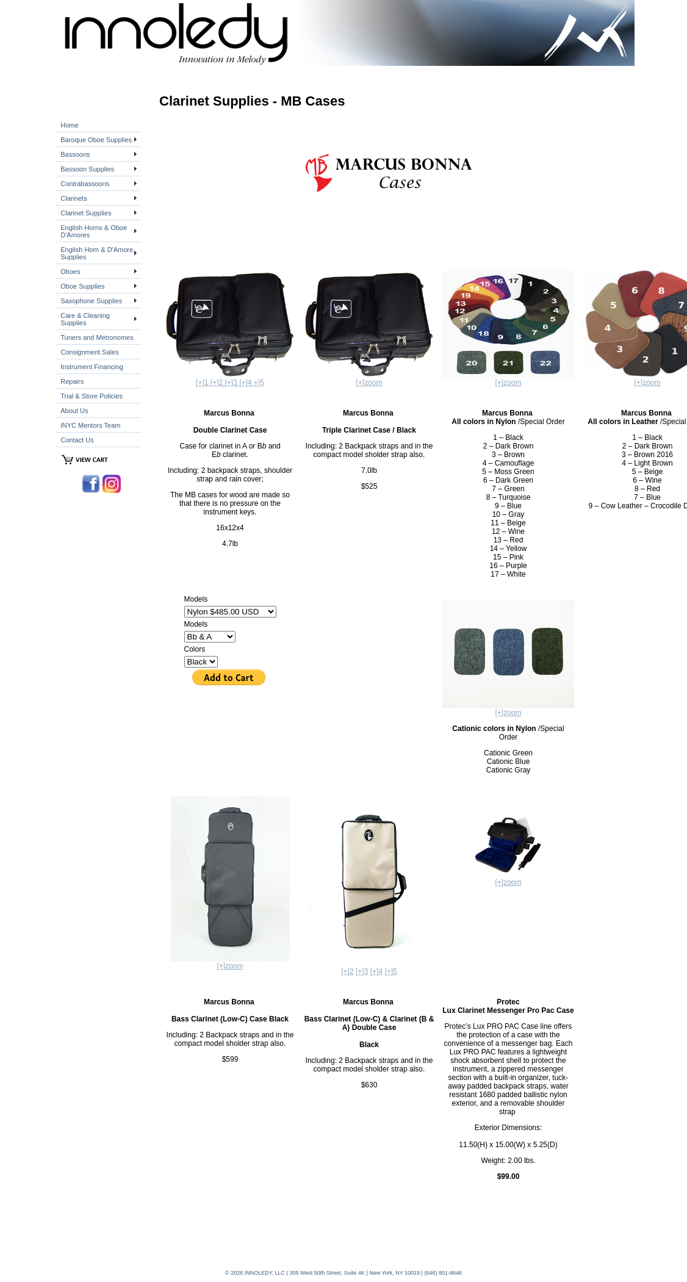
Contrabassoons (84, 183)
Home (69, 125)
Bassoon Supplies (87, 169)
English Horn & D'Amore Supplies (96, 253)
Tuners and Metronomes (96, 337)
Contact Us (76, 440)
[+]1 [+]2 (210, 382)
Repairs (72, 381)
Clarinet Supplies (85, 213)
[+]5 (390, 971)
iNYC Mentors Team (90, 425)
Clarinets (73, 198)
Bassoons (75, 154)
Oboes (70, 271)
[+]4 (376, 971)
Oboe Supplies (82, 286)
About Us (74, 410)
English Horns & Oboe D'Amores (93, 231)
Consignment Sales (89, 352)
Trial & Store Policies (91, 396)
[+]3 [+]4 (239, 382)
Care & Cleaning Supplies (85, 319)
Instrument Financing (91, 366)
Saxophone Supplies (91, 300)
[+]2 (347, 971)
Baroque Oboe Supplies (96, 139)
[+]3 (362, 971)
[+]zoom (369, 382)
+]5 (259, 382)
